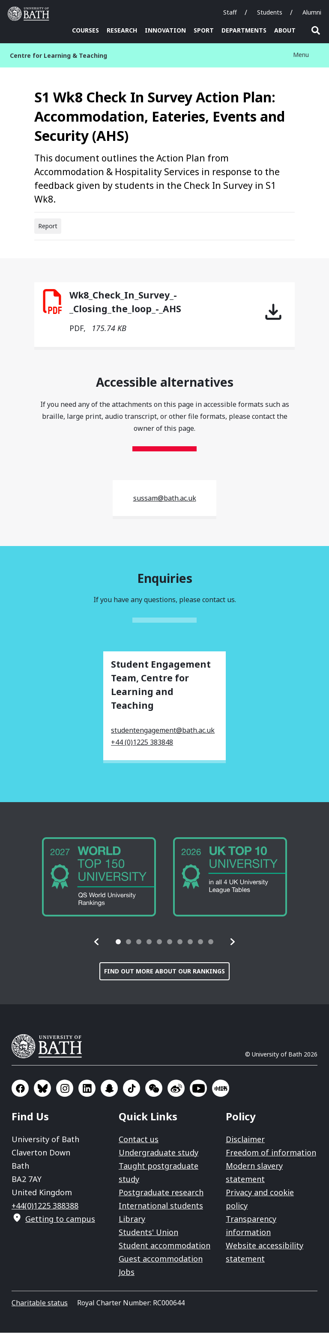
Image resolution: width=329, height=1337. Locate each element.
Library (132, 1223)
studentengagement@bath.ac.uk (163, 734)
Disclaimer (245, 1143)
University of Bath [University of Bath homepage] (30, 13)
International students (161, 1210)
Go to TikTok (131, 1092)
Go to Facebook (20, 1092)
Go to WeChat (153, 1092)
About (285, 30)
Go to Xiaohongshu (220, 1092)
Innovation (165, 30)
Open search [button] (316, 30)
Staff (230, 12)
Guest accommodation (161, 1263)
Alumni (311, 12)
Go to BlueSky (42, 1092)
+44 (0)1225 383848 (142, 746)
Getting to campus (60, 1223)
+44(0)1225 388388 (45, 1210)
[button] (96, 946)
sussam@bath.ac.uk (164, 502)
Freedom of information (271, 1157)
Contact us (139, 1143)
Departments (243, 30)
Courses (85, 30)
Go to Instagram (64, 1092)
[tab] (118, 946)
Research (122, 30)
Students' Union (148, 1236)
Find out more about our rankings (164, 975)
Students (269, 12)
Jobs (127, 1276)
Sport (204, 30)
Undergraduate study (158, 1157)
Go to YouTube (198, 1092)
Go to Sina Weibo (176, 1092)
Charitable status (40, 1307)
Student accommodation (164, 1249)
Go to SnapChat (109, 1092)
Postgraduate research (161, 1196)
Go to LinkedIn (87, 1092)
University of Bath (50, 1050)
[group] (99, 880)
